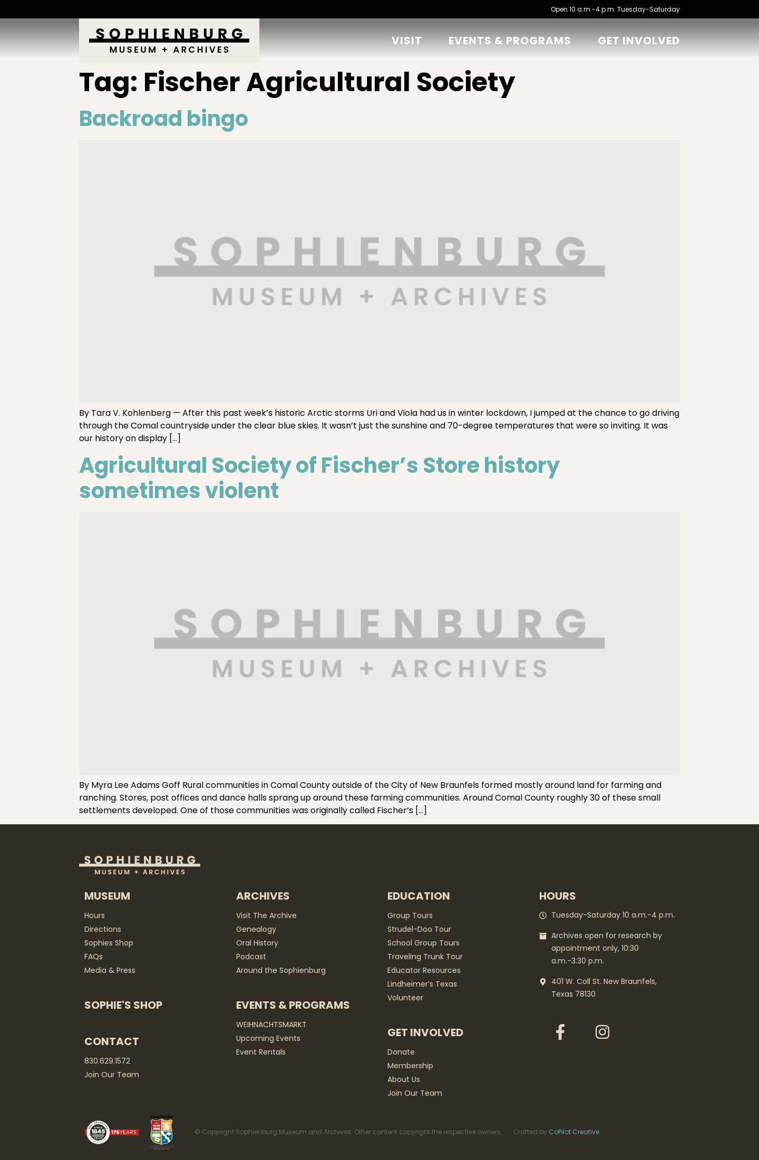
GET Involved (639, 40)
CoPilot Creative (574, 1131)
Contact (111, 1041)
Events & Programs (510, 40)
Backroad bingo (163, 118)
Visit (407, 40)
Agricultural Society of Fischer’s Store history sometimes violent (319, 478)
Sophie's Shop (123, 1005)
